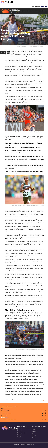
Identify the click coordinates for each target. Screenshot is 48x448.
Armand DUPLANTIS (7, 413)
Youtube (34, 435)
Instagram (34, 431)
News (31, 11)
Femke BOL (5, 415)
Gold (27, 11)
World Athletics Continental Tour (8, 419)
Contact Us (19, 430)
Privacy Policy (20, 436)
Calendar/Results (43, 11)
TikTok (33, 437)
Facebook (34, 429)
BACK (42, 400)
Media (36, 11)
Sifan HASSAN (6, 410)
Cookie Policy (20, 434)
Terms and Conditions (22, 432)
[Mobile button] (12, 2)
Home (23, 11)
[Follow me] (1, 410)
